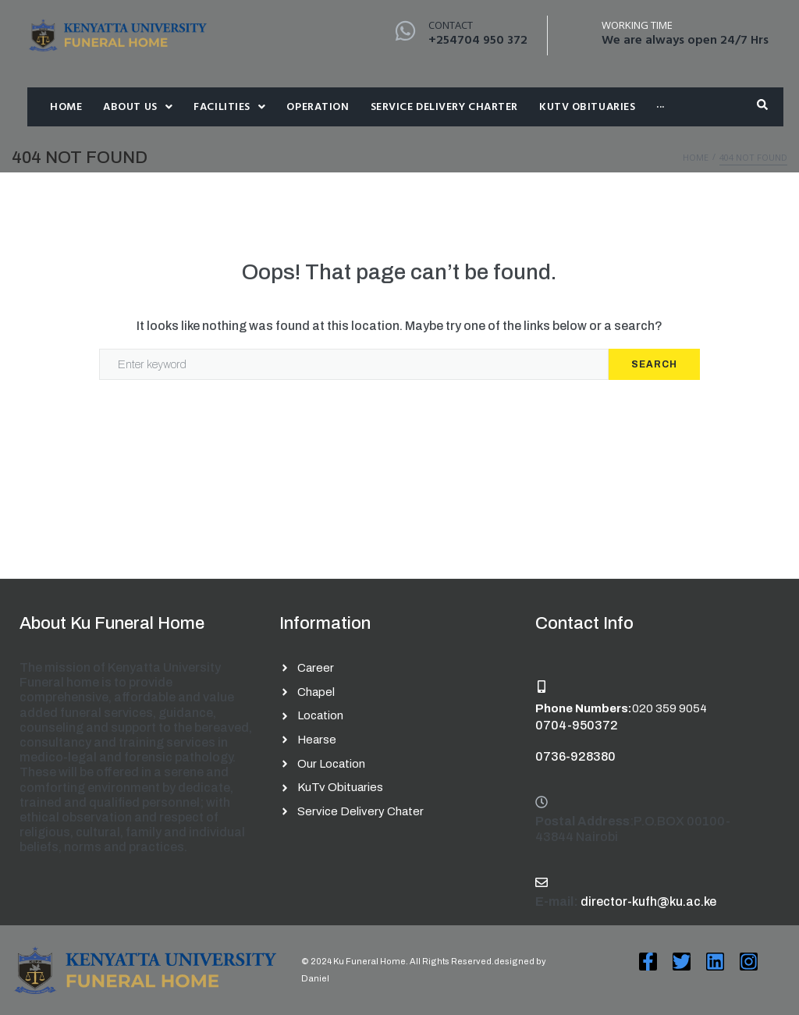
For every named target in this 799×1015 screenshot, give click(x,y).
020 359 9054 (669, 708)
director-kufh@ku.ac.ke (648, 901)
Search (654, 364)
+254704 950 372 (477, 40)
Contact (450, 25)
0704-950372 (576, 725)
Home (695, 157)
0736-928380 (575, 756)
